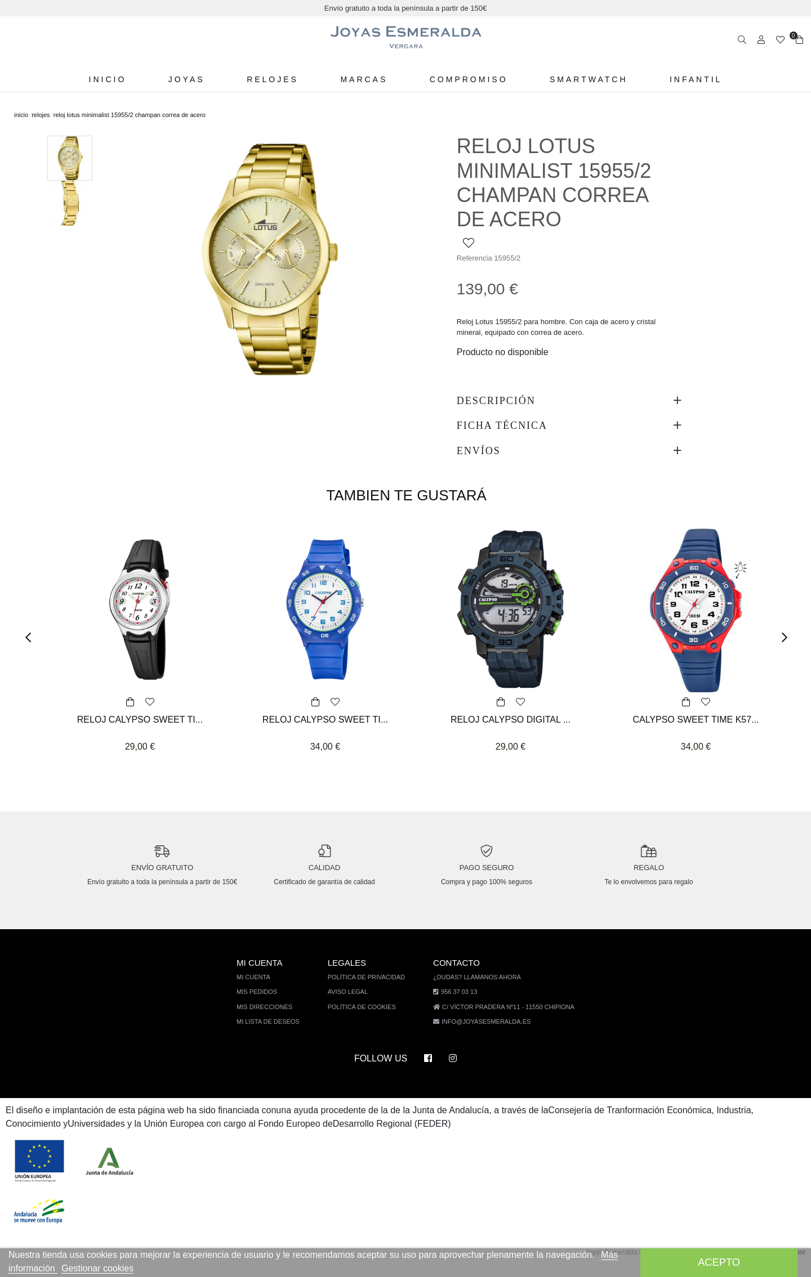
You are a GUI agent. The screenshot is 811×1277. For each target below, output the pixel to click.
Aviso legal (352, 1001)
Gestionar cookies (124, 1268)
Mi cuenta (261, 987)
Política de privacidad (370, 987)
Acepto (719, 1262)
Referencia (475, 258)
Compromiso (465, 79)
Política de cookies (365, 1016)
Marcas (363, 79)
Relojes (272, 79)
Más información (47, 1268)
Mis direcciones (270, 1016)
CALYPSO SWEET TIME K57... (695, 719)
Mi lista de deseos (274, 1031)
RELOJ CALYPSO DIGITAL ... (510, 719)
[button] (31, 638)
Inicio (111, 79)
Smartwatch (584, 79)
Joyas (189, 79)
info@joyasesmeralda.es (486, 1031)
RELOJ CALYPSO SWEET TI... (140, 719)
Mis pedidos (263, 1001)
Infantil (691, 79)
